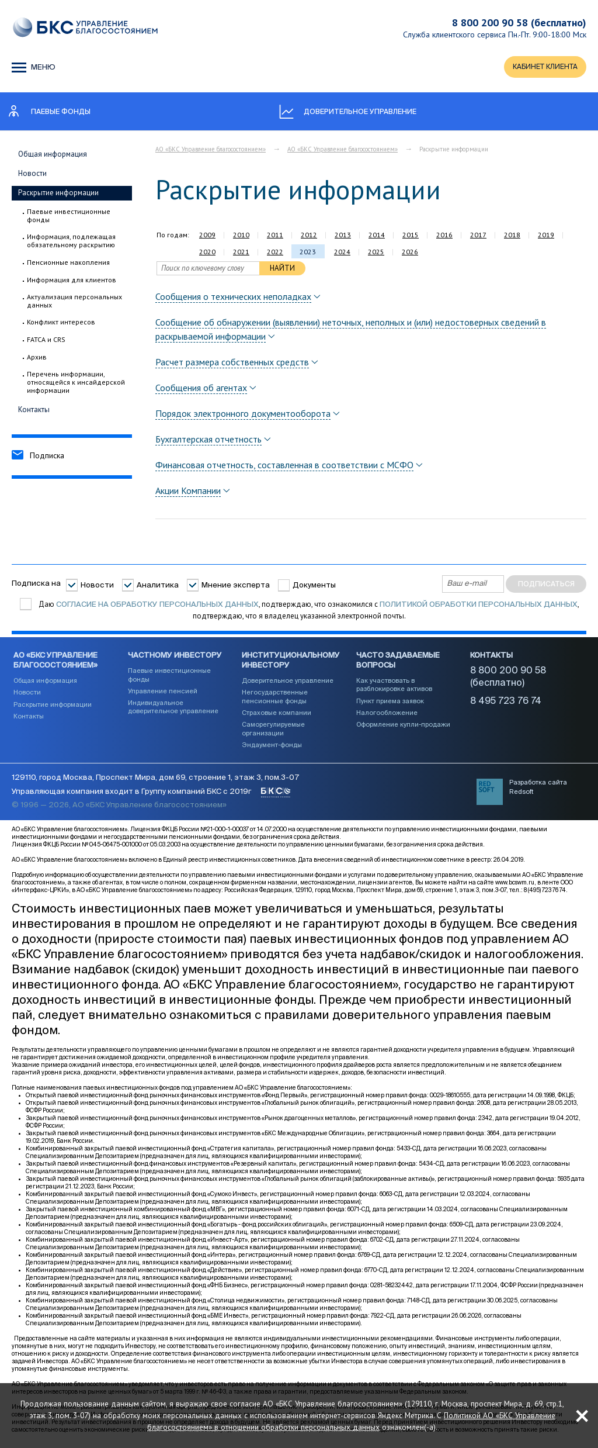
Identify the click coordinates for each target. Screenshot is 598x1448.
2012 (309, 236)
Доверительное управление (287, 684)
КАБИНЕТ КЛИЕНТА (542, 68)
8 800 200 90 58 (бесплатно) (519, 22)
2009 (207, 236)
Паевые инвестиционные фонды (68, 217)
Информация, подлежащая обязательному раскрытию (71, 242)
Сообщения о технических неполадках (233, 298)
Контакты (34, 411)
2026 (410, 253)
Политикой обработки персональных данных (479, 606)
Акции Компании (188, 492)
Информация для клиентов (71, 281)
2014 (376, 236)
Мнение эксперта (235, 586)
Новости (32, 175)
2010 (241, 236)
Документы (314, 586)
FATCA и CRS (46, 341)
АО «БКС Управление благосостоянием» (210, 151)
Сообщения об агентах (201, 389)
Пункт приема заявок (390, 704)
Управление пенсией (162, 695)
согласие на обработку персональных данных (157, 606)
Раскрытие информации (58, 194)
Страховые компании (276, 716)
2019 (546, 236)
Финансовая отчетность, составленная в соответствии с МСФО (284, 466)
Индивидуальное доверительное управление (173, 710)
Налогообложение (387, 716)
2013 (343, 236)
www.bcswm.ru (514, 891)
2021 (241, 253)
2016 (444, 236)
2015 (410, 236)
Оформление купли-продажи (403, 728)
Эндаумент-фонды (272, 748)
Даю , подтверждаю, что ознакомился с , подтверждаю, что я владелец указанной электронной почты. (308, 612)
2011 (275, 236)
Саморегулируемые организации (273, 732)
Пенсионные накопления (68, 264)
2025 (376, 253)
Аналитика (158, 586)
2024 (342, 253)
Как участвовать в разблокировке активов (394, 688)
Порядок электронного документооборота (243, 415)
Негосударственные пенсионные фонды (275, 700)
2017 (478, 236)
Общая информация (52, 156)
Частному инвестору (175, 659)
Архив (37, 359)
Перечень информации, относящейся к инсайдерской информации (76, 384)
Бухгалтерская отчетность (208, 441)
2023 (308, 253)
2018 (512, 236)
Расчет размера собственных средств (232, 363)
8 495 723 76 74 (505, 705)
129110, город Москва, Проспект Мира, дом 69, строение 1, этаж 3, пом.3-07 (155, 786)
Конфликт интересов (61, 324)
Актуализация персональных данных (74, 302)
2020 (207, 253)
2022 (275, 253)
